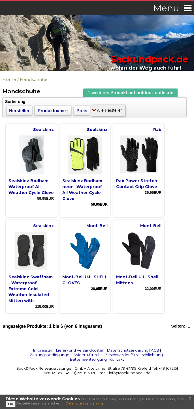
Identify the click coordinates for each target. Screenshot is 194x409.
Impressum (43, 350)
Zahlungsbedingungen (51, 354)
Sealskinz (43, 129)
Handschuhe (34, 79)
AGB (155, 350)
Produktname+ (53, 110)
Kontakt (116, 359)
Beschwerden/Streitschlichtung (134, 354)
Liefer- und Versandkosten (80, 350)
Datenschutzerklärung (127, 350)
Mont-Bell (97, 225)
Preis (81, 110)
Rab (157, 129)
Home (9, 79)
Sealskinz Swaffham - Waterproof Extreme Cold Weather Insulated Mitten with (30, 288)
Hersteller (19, 110)
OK (10, 404)
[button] (130, 93)
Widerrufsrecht (88, 354)
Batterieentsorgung (88, 359)
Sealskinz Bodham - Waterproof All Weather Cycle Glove (31, 186)
